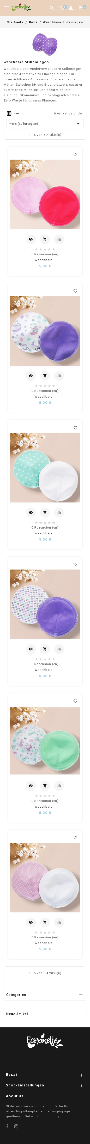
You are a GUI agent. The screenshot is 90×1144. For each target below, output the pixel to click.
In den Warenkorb (45, 239)
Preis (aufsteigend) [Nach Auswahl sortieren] (45, 124)
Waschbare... (45, 260)
